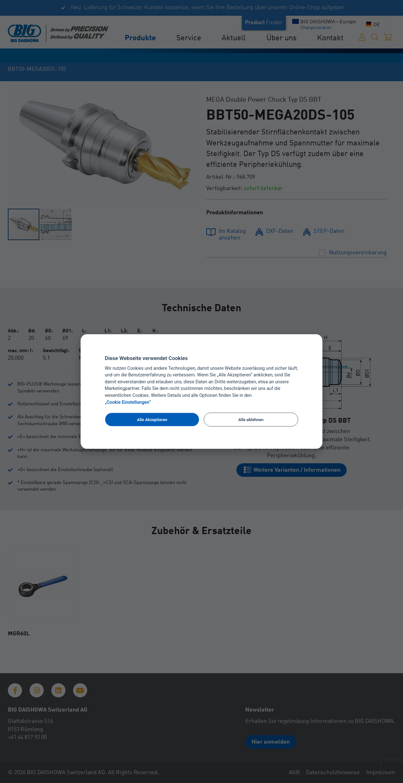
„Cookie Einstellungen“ (128, 402)
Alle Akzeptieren (152, 419)
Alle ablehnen (251, 419)
